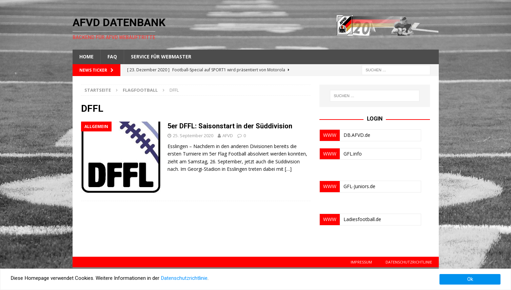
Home (86, 56)
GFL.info (352, 153)
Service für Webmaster (161, 56)
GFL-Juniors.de (359, 186)
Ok (470, 279)
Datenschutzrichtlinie (409, 262)
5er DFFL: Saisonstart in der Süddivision (230, 126)
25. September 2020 (193, 135)
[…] (288, 169)
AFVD (227, 135)
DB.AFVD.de (356, 135)
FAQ (112, 56)
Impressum (361, 262)
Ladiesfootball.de (362, 219)
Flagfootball (140, 90)
